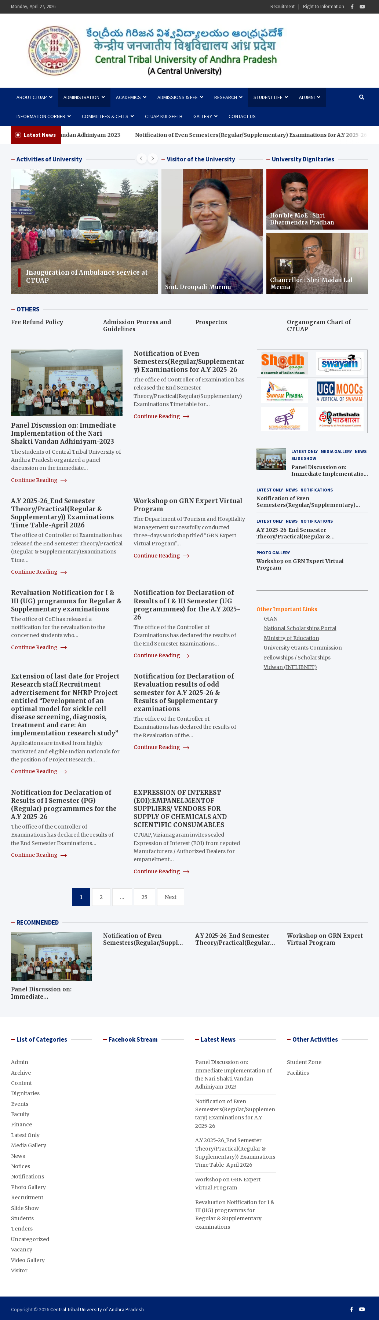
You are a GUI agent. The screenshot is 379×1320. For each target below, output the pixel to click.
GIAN (270, 618)
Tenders (22, 1228)
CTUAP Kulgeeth (163, 116)
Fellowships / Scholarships (297, 657)
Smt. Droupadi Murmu (198, 287)
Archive (21, 1072)
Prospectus (211, 322)
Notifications (316, 490)
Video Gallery (28, 1260)
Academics (128, 97)
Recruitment (282, 6)
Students (22, 1218)
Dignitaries (25, 1093)
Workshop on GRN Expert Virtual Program (325, 939)
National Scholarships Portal (300, 628)
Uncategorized (30, 1239)
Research (225, 97)
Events (19, 1104)
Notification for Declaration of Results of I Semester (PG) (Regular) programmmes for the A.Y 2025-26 (64, 805)
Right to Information (323, 6)
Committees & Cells (105, 116)
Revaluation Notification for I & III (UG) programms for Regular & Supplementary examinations (66, 601)
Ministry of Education (291, 638)
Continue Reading (39, 480)
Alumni (307, 97)
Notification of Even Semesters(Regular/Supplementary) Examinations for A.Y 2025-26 (189, 362)
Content (21, 1083)
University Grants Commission (303, 647)
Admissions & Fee (177, 97)
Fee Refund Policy (37, 322)
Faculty (20, 1114)
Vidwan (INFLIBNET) (290, 667)
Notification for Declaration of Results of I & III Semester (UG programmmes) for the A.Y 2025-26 (187, 605)
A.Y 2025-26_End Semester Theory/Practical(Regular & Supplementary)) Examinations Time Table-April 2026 (62, 513)
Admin (19, 1062)
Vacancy (21, 1249)
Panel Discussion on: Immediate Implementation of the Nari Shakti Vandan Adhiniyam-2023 (63, 433)
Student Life (268, 97)
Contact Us (242, 116)
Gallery (202, 116)
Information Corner (41, 116)
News (361, 451)
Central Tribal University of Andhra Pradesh (97, 1309)
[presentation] (141, 158)
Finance (21, 1124)
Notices (20, 1166)
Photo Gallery (273, 552)
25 (144, 897)
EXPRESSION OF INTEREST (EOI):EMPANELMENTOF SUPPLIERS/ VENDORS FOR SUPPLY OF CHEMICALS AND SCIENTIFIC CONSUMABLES (180, 809)
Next (170, 897)
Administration (81, 97)
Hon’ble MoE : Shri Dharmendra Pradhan (302, 219)
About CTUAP (32, 97)
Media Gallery (336, 451)
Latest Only (304, 451)
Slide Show (303, 458)
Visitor (19, 1270)
